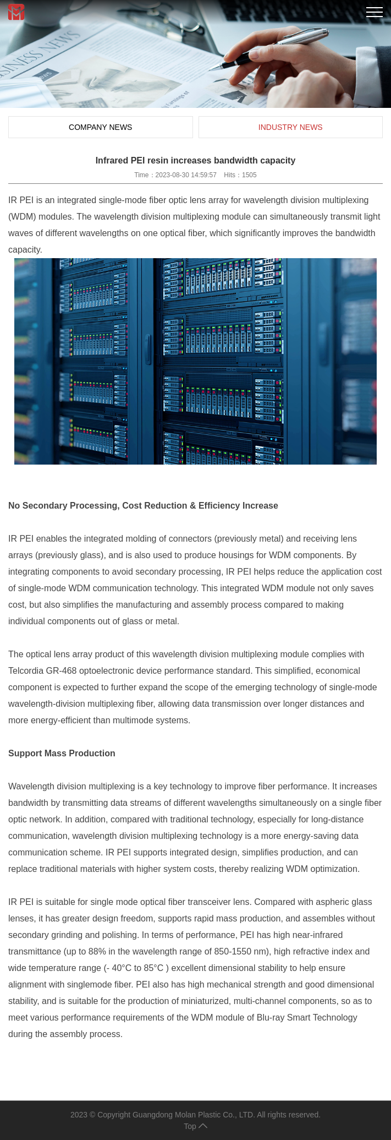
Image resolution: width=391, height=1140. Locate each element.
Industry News (290, 127)
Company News (100, 127)
